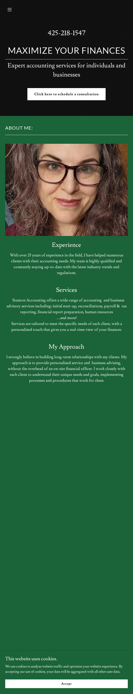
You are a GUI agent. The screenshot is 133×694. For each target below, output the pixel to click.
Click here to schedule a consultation (66, 94)
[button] (19, 9)
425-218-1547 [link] (66, 33)
